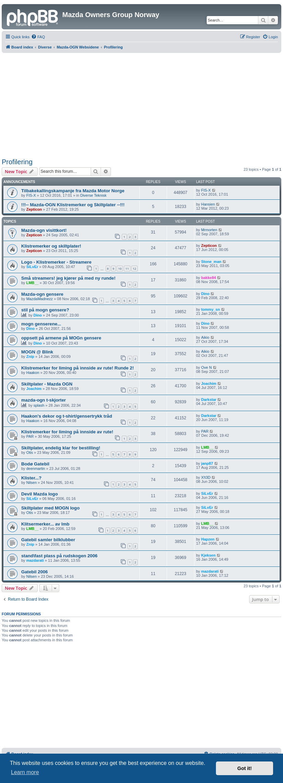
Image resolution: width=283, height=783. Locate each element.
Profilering (17, 162)
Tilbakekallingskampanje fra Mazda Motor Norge (73, 190)
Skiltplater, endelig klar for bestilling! (60, 447)
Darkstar (209, 399)
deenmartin (35, 468)
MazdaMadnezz (39, 299)
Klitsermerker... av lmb (45, 524)
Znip (30, 356)
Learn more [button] (25, 772)
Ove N (206, 367)
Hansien (208, 204)
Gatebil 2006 (34, 571)
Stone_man (211, 262)
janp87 (207, 463)
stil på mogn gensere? (45, 309)
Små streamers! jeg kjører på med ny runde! (68, 278)
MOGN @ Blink (37, 351)
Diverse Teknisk (93, 195)
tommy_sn (210, 309)
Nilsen (31, 482)
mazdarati (35, 560)
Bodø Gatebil (35, 463)
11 (127, 268)
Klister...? (31, 477)
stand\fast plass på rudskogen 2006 (59, 555)
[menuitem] (38, 37)
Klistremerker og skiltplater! (51, 246)
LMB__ (32, 283)
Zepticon (34, 209)
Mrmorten (209, 230)
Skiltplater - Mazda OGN (47, 384)
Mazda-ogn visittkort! (44, 230)
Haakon (32, 372)
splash (39, 405)
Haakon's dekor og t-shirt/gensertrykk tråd (66, 416)
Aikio (205, 337)
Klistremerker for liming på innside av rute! (67, 431)
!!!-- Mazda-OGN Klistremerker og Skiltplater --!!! (73, 204)
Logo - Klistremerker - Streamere (56, 262)
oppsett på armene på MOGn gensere (61, 337)
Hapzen (208, 539)
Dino (205, 294)
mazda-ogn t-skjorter (43, 400)
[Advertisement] (142, 104)
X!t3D (206, 477)
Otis (29, 452)
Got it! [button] (244, 768)
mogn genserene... (41, 323)
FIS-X (31, 195)
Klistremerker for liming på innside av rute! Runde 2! (77, 367)
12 (134, 268)
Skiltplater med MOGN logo (50, 508)
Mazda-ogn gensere (42, 294)
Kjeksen (208, 555)
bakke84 (208, 278)
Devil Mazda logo (39, 494)
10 (119, 268)
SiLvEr (32, 267)
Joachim (34, 389)
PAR (30, 436)
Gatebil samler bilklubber (48, 539)
